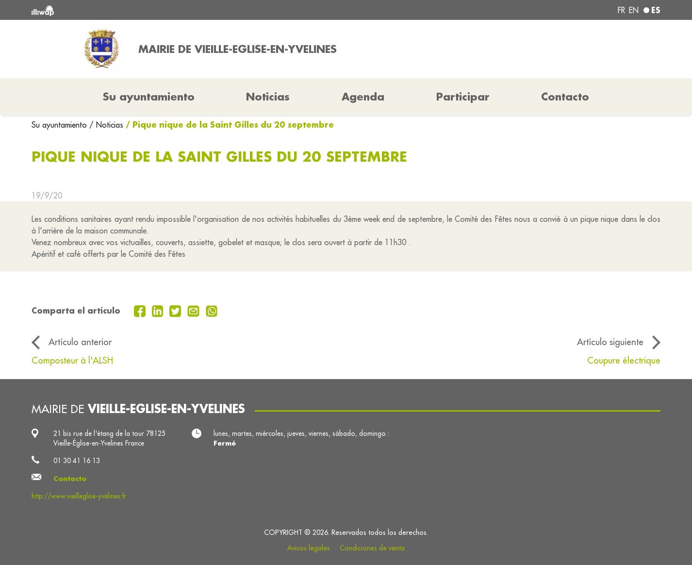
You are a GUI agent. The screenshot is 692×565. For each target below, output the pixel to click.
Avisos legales (308, 548)
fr (621, 10)
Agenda (363, 96)
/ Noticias (106, 125)
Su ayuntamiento (60, 125)
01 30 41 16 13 (76, 460)
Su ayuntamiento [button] (149, 96)
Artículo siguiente (610, 342)
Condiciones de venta (372, 548)
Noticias (268, 96)
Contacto (565, 96)
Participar (463, 96)
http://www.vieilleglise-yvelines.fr (79, 496)
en (634, 10)
